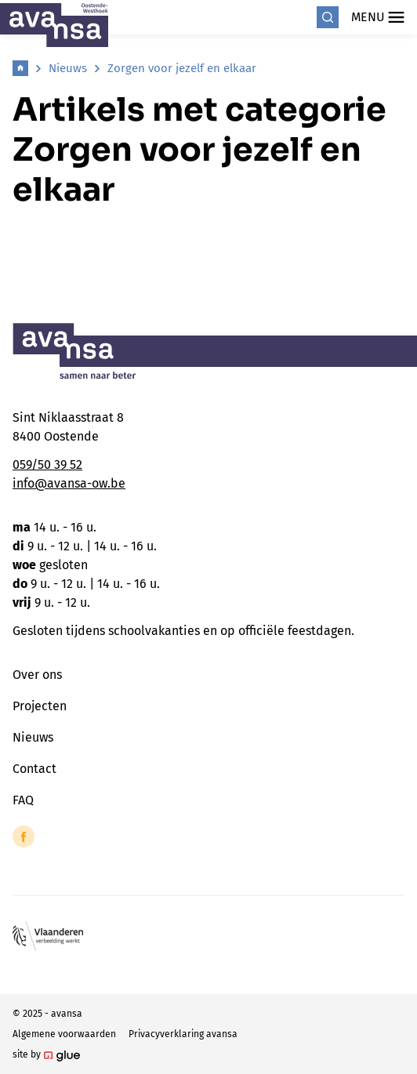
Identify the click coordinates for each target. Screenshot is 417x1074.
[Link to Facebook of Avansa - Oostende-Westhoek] (23, 836)
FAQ (23, 800)
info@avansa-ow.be (69, 483)
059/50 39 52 (47, 464)
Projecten (40, 705)
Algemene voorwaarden (64, 1034)
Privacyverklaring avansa (183, 1034)
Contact (34, 768)
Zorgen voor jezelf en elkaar (181, 68)
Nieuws (68, 68)
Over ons (37, 674)
